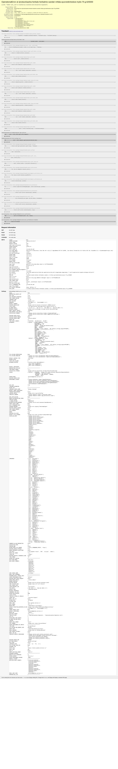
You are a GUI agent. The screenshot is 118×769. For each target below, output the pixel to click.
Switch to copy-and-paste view (16, 32)
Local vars (7, 39)
